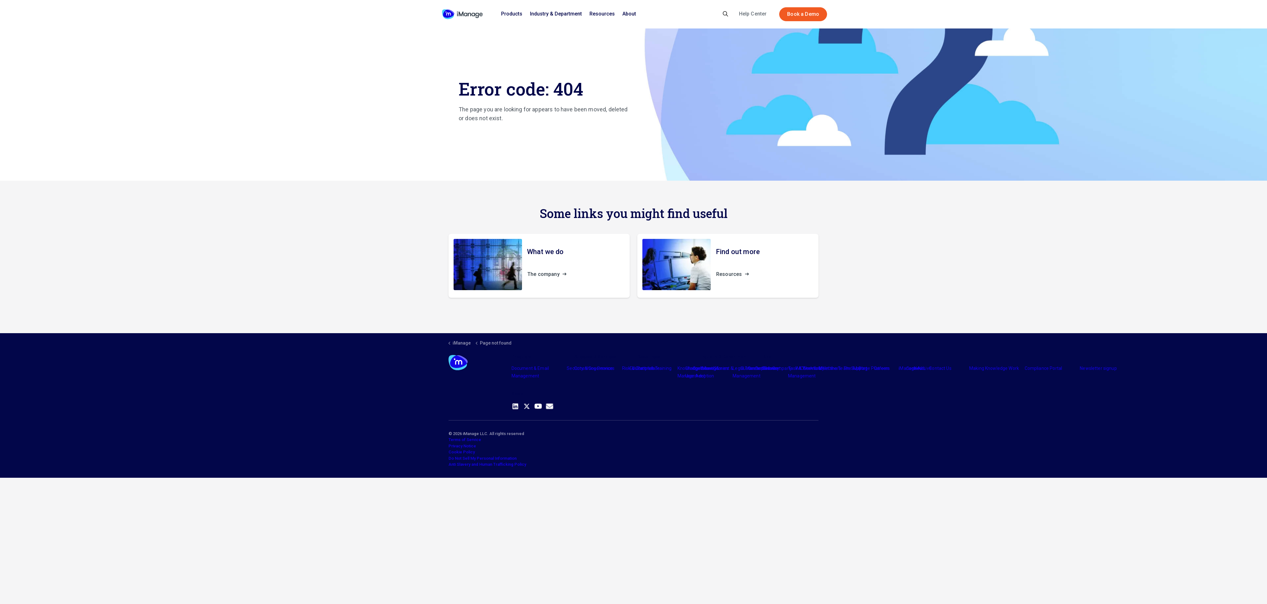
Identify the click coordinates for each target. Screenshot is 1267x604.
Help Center (753, 14)
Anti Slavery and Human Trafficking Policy (487, 464)
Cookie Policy (462, 452)
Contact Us (940, 368)
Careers (882, 368)
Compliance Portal (1043, 368)
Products (511, 14)
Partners (646, 368)
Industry (708, 368)
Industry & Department (556, 14)
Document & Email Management (530, 372)
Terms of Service (465, 439)
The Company (777, 368)
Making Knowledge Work (994, 368)
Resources (602, 14)
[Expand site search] (725, 14)
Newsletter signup (1098, 368)
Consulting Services (594, 368)
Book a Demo (803, 14)
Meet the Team (834, 368)
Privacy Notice (462, 446)
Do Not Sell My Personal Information (483, 458)
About (629, 14)
